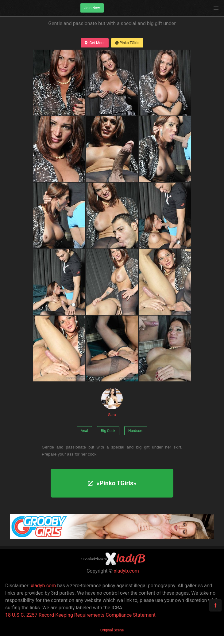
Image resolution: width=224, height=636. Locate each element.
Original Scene (112, 630)
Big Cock (108, 431)
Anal (84, 431)
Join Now (92, 8)
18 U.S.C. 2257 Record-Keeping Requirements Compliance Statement (80, 615)
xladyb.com (126, 571)
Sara (112, 402)
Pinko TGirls (127, 43)
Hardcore (135, 431)
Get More (94, 43)
